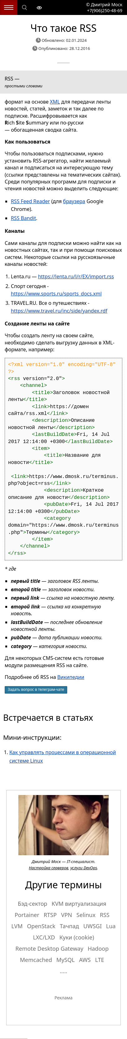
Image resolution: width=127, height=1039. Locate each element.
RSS (105, 915)
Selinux (86, 915)
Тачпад (69, 926)
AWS (85, 959)
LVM (17, 926)
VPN (66, 915)
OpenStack (41, 926)
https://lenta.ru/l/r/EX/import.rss (76, 276)
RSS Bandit (23, 218)
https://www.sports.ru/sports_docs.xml (56, 293)
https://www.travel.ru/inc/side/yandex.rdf (59, 310)
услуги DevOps (83, 868)
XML (55, 101)
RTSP (50, 915)
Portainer (27, 915)
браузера (74, 201)
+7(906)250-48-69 (104, 10)
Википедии (70, 677)
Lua (111, 926)
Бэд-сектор (32, 903)
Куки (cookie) (76, 937)
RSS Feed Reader (30, 201)
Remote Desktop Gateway (49, 948)
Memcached (36, 959)
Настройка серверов (48, 868)
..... (63, 971)
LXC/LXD (44, 937)
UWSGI (92, 926)
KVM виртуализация (79, 903)
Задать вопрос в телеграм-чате (36, 689)
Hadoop (98, 948)
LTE (99, 959)
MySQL (65, 959)
